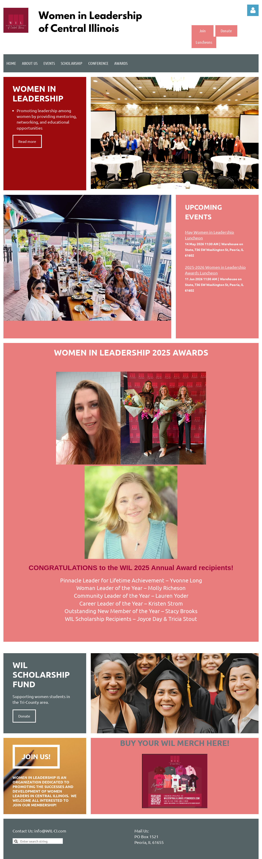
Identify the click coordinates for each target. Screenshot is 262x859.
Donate (226, 30)
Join (202, 30)
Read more (27, 141)
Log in (253, 10)
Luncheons (204, 42)
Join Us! (36, 756)
